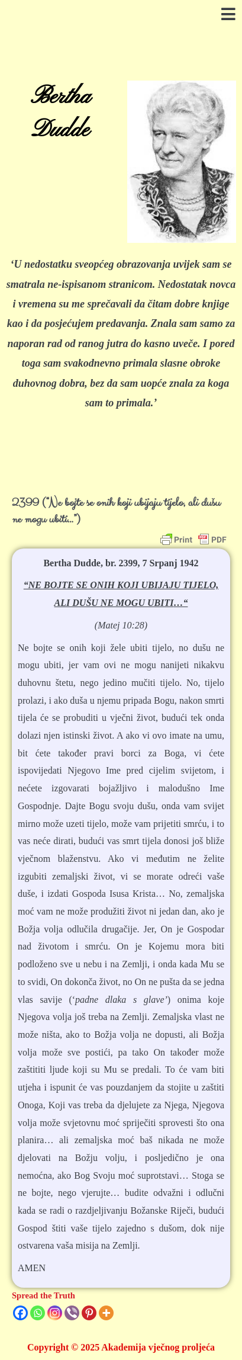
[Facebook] (20, 1313)
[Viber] (71, 1313)
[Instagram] (54, 1313)
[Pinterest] (89, 1313)
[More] (106, 1313)
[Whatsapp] (37, 1313)
